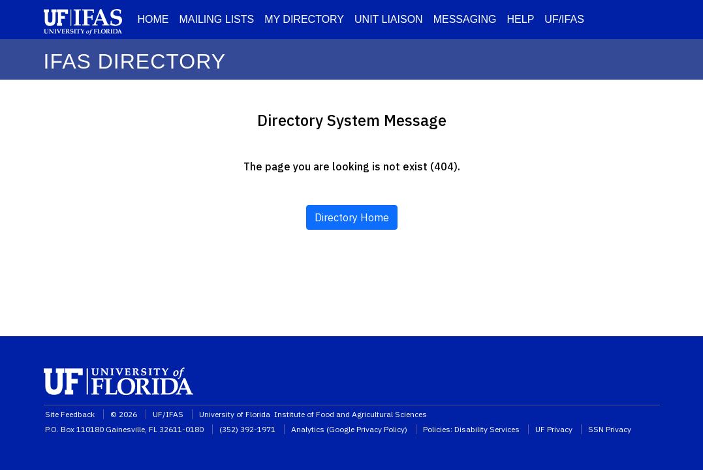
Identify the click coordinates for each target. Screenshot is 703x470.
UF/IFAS (564, 19)
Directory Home (352, 217)
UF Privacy (553, 429)
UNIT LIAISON (388, 19)
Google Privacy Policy (367, 429)
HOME (153, 19)
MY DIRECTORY (304, 19)
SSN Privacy (609, 429)
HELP (521, 19)
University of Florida (235, 414)
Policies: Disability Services (471, 429)
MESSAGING (465, 19)
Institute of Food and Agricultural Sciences (350, 414)
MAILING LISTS (217, 19)
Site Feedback (70, 414)
